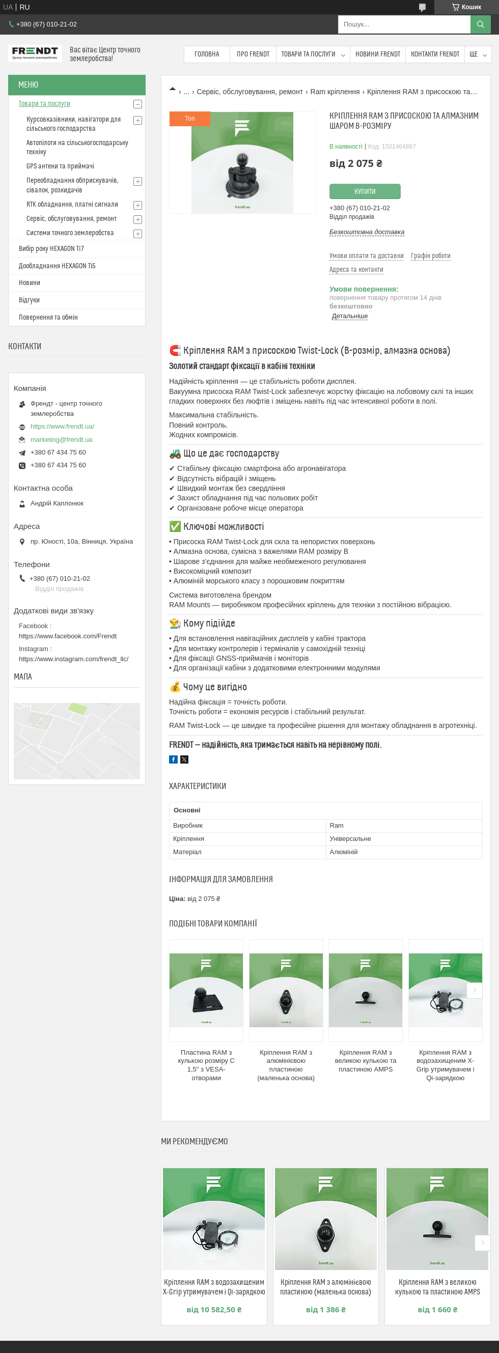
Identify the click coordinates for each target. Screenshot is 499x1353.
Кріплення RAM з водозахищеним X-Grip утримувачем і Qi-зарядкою (446, 1065)
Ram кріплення (335, 92)
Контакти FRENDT (435, 54)
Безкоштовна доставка (366, 232)
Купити (365, 192)
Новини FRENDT (377, 54)
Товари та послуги (309, 54)
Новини (29, 283)
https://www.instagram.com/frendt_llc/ (73, 659)
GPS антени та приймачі (60, 166)
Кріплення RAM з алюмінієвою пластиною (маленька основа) (286, 1065)
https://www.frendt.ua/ (62, 426)
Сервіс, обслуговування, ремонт (250, 92)
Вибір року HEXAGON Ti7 (51, 249)
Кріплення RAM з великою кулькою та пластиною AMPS (366, 1061)
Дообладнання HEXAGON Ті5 (57, 266)
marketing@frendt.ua (62, 439)
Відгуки (29, 300)
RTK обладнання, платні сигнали (72, 205)
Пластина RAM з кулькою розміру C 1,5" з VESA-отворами (206, 1065)
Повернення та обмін (48, 318)
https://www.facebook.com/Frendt (68, 636)
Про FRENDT (253, 54)
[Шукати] (480, 24)
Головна (207, 54)
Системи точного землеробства (70, 233)
